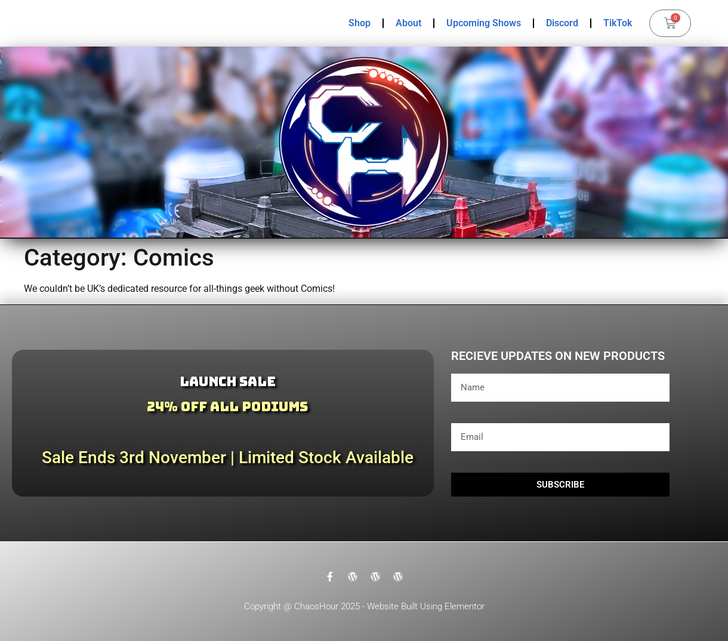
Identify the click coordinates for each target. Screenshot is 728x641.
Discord (562, 23)
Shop (359, 23)
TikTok (617, 23)
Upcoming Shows (483, 23)
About (408, 23)
